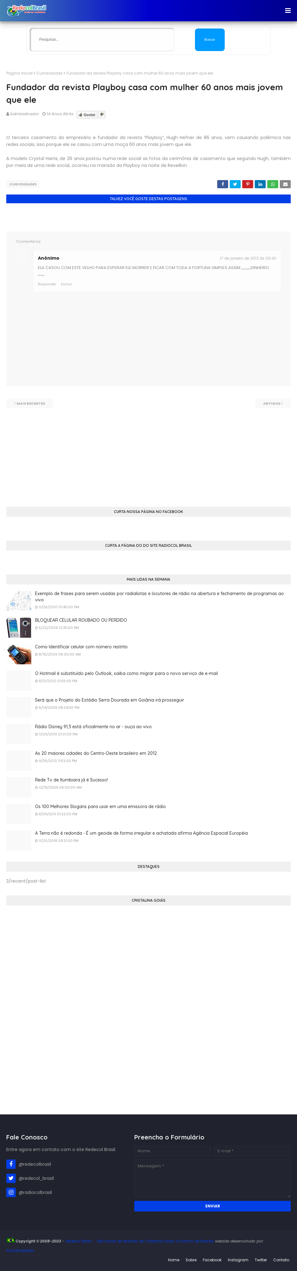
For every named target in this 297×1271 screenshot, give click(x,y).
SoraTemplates (20, 1250)
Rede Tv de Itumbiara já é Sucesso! (71, 780)
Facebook (212, 1260)
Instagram (238, 1260)
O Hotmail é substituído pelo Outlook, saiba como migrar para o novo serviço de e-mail (126, 673)
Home (173, 1260)
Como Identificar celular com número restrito (81, 647)
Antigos (271, 403)
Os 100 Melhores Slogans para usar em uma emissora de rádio (100, 806)
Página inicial (19, 73)
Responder (47, 284)
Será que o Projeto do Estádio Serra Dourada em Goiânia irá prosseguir (109, 700)
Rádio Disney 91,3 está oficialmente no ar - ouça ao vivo (93, 726)
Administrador (24, 114)
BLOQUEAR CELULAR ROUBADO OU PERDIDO (81, 620)
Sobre (191, 1260)
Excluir (66, 284)
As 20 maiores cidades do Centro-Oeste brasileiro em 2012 (96, 753)
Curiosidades (49, 73)
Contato (281, 1260)
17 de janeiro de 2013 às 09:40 (248, 258)
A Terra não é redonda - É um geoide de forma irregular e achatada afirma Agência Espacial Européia (141, 833)
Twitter (261, 1260)
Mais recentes (31, 403)
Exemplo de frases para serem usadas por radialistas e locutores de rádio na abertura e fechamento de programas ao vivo (159, 597)
